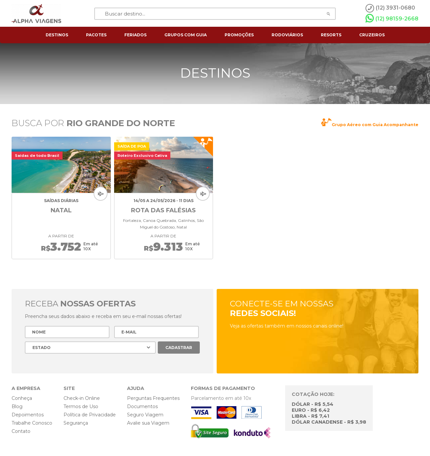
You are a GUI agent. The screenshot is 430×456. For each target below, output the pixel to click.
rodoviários (287, 34)
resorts (331, 34)
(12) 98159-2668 (392, 18)
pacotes (96, 34)
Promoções (239, 34)
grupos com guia (185, 34)
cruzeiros (372, 34)
